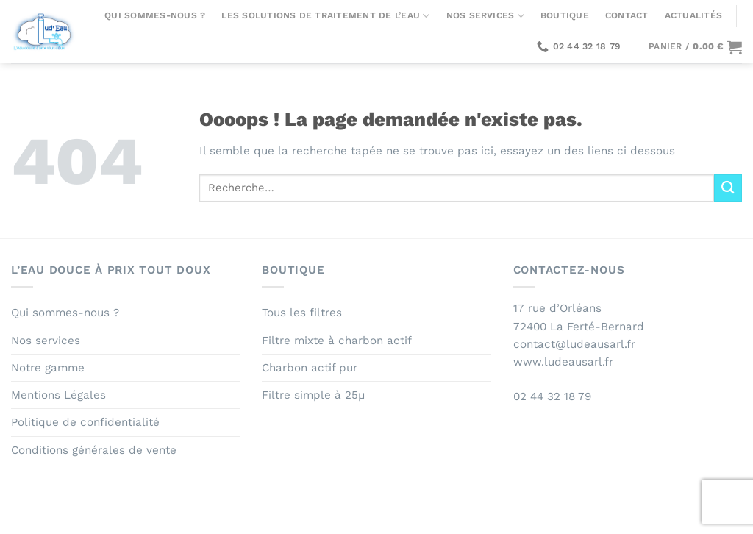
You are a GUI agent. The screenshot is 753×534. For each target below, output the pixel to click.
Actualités (693, 15)
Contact (627, 15)
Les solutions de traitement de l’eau (325, 16)
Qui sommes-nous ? (154, 15)
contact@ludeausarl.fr (574, 344)
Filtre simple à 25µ (313, 395)
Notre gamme (48, 367)
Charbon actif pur (309, 367)
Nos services (485, 16)
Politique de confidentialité (85, 422)
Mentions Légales (58, 395)
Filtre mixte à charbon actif (337, 340)
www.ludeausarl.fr (563, 362)
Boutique (564, 15)
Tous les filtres (302, 312)
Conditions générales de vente (93, 450)
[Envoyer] (728, 188)
